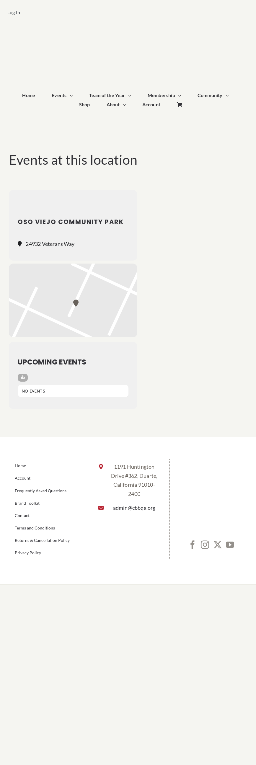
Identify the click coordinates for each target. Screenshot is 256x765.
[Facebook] (192, 545)
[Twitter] (217, 545)
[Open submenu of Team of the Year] (131, 95)
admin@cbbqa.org (134, 507)
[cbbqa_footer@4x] (128, 34)
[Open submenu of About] (126, 104)
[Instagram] (205, 545)
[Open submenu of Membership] (181, 95)
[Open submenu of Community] (228, 95)
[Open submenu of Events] (73, 95)
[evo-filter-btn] (23, 378)
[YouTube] (230, 545)
